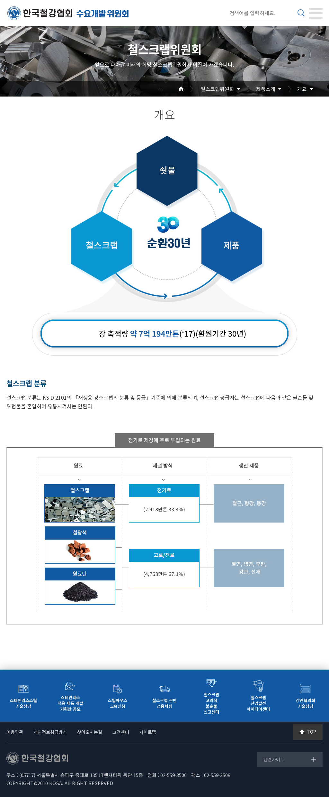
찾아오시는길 (89, 732)
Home (189, 89)
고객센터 (120, 732)
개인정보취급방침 (50, 732)
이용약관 (14, 732)
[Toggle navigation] (316, 13)
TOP (311, 731)
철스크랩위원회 (217, 89)
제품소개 (265, 89)
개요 (302, 89)
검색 (301, 12)
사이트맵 (147, 732)
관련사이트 (273, 759)
